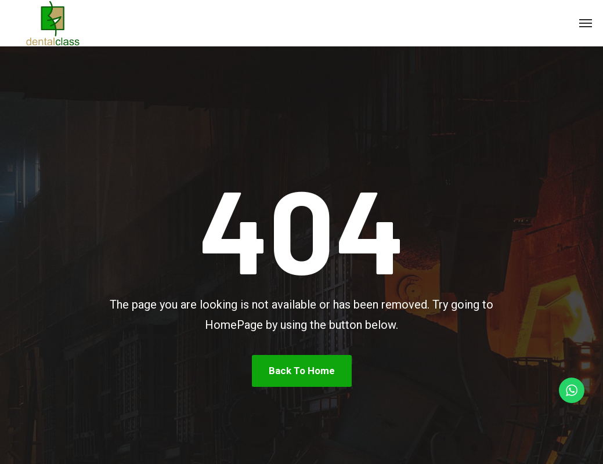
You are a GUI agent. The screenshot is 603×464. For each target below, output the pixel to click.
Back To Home (302, 370)
